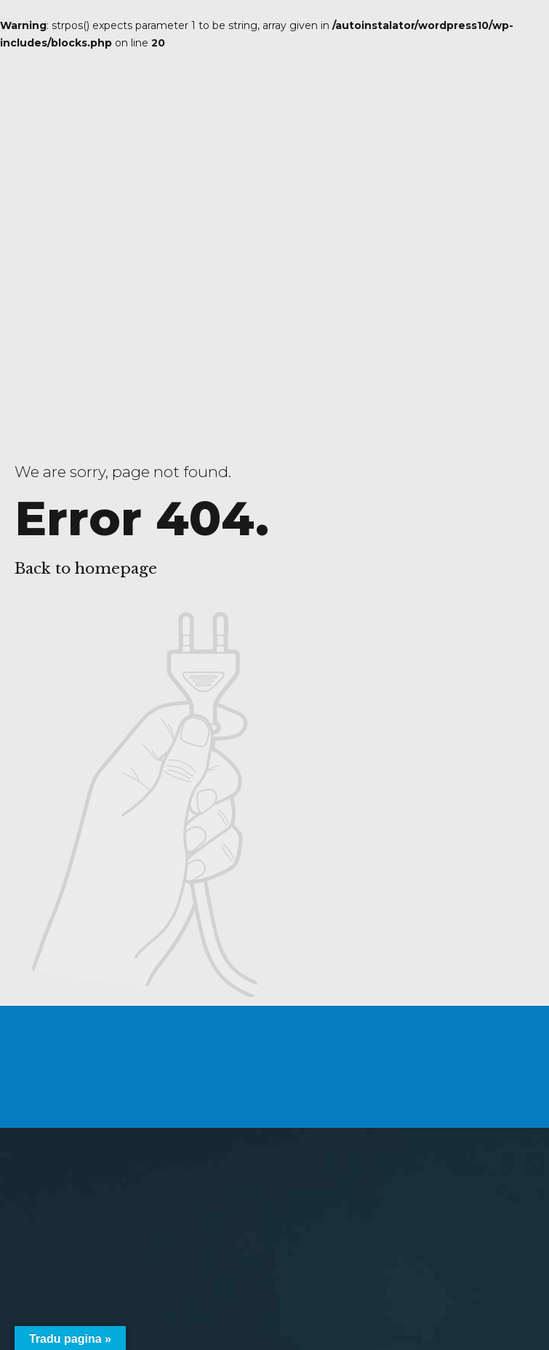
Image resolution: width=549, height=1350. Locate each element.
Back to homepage (86, 568)
